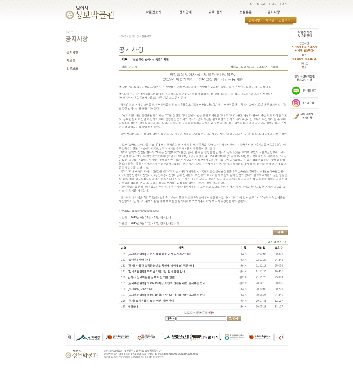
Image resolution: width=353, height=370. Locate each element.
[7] (203, 312)
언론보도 (284, 20)
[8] (206, 312)
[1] (185, 312)
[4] (194, 312)
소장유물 (245, 12)
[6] (200, 312)
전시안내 (185, 12)
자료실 (269, 20)
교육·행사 (215, 12)
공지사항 (273, 12)
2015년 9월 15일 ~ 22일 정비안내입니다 (155, 223)
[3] (191, 312)
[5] (197, 312)
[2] (188, 312)
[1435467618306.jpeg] (145, 210)
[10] (212, 312)
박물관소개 (153, 12)
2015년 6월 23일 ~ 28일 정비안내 (151, 217)
